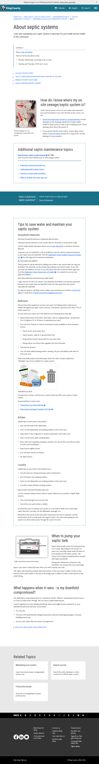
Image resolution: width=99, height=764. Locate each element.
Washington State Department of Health (39, 272)
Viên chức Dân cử (58, 736)
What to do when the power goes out (33, 177)
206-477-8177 (62, 197)
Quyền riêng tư (38, 733)
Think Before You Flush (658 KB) (31, 405)
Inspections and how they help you (32, 165)
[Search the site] (86, 8)
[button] (96, 2)
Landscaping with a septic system (32, 169)
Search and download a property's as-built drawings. (61, 119)
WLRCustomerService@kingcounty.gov (48, 293)
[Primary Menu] (95, 8)
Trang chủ (17, 17)
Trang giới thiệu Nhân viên (76, 742)
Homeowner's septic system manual (31, 155)
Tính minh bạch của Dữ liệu (38, 737)
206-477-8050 (27, 52)
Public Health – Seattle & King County (37, 17)
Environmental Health (61, 17)
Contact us (56, 728)
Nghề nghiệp (75, 746)
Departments (76, 728)
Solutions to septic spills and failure (33, 173)
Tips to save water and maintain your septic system (38, 77)
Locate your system (24, 73)
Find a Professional (46, 200)
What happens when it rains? (28, 83)
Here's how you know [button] (67, 2)
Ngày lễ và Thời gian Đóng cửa (76, 737)
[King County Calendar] (60, 8)
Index (16, 715)
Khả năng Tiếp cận (20, 760)
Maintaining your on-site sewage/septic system (50, 19)
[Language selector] (73, 8)
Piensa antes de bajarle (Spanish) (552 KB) (35, 409)
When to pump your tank (26, 80)
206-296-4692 (57, 246)
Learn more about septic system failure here (31, 627)
